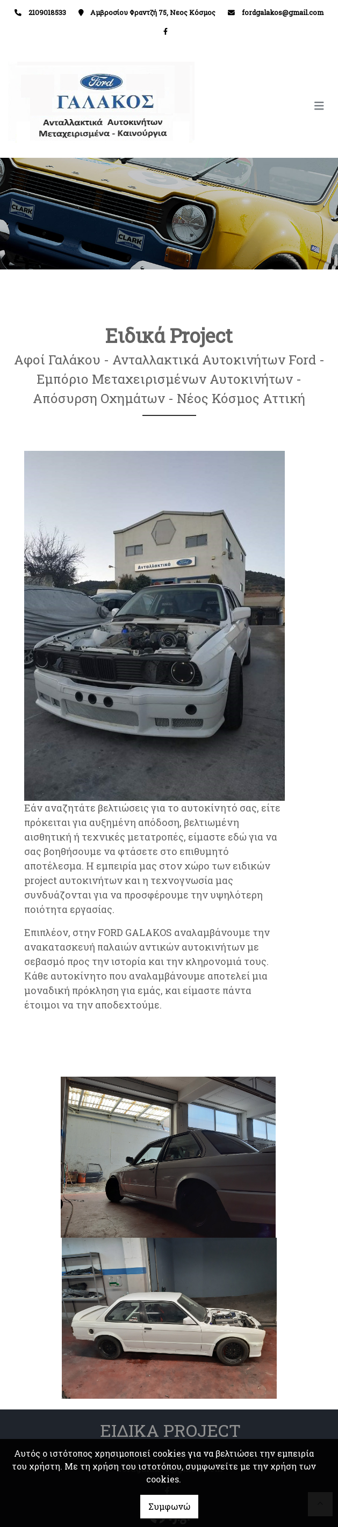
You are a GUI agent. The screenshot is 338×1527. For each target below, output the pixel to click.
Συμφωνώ (169, 1506)
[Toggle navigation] (249, 106)
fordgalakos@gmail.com (282, 12)
